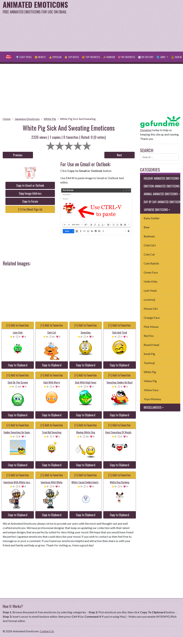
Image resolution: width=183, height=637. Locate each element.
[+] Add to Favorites (18, 325)
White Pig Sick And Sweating (78, 118)
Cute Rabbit (151, 263)
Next (119, 155)
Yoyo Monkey (152, 399)
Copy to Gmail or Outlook (30, 185)
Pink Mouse (151, 326)
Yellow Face (151, 390)
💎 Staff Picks (24, 57)
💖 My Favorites (126, 57)
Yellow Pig (150, 381)
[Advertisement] (123, 25)
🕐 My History (145, 57)
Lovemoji (149, 299)
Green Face (151, 272)
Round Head (151, 344)
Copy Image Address (30, 193)
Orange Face (152, 317)
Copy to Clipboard (17, 365)
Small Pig (149, 353)
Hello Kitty (150, 281)
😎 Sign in (176, 57)
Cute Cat (149, 254)
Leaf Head (150, 290)
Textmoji (149, 363)
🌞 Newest (40, 57)
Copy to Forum (30, 201)
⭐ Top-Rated (71, 57)
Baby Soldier (152, 218)
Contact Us (47, 631)
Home (7, 118)
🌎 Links (161, 57)
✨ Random (109, 57)
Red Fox (149, 335)
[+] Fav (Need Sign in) (30, 209)
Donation (146, 130)
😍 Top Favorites (91, 57)
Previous (17, 155)
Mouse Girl (151, 308)
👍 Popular (55, 57)
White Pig (50, 118)
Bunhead (149, 236)
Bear (147, 227)
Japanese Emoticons (27, 118)
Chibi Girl (150, 245)
